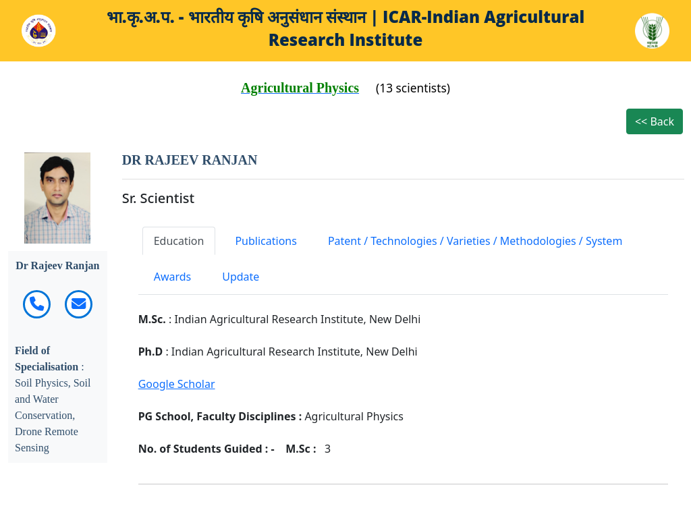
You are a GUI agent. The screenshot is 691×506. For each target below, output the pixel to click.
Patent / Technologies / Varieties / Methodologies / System (475, 240)
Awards (173, 276)
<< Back (654, 121)
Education (179, 240)
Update (240, 276)
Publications (265, 240)
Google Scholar (176, 383)
